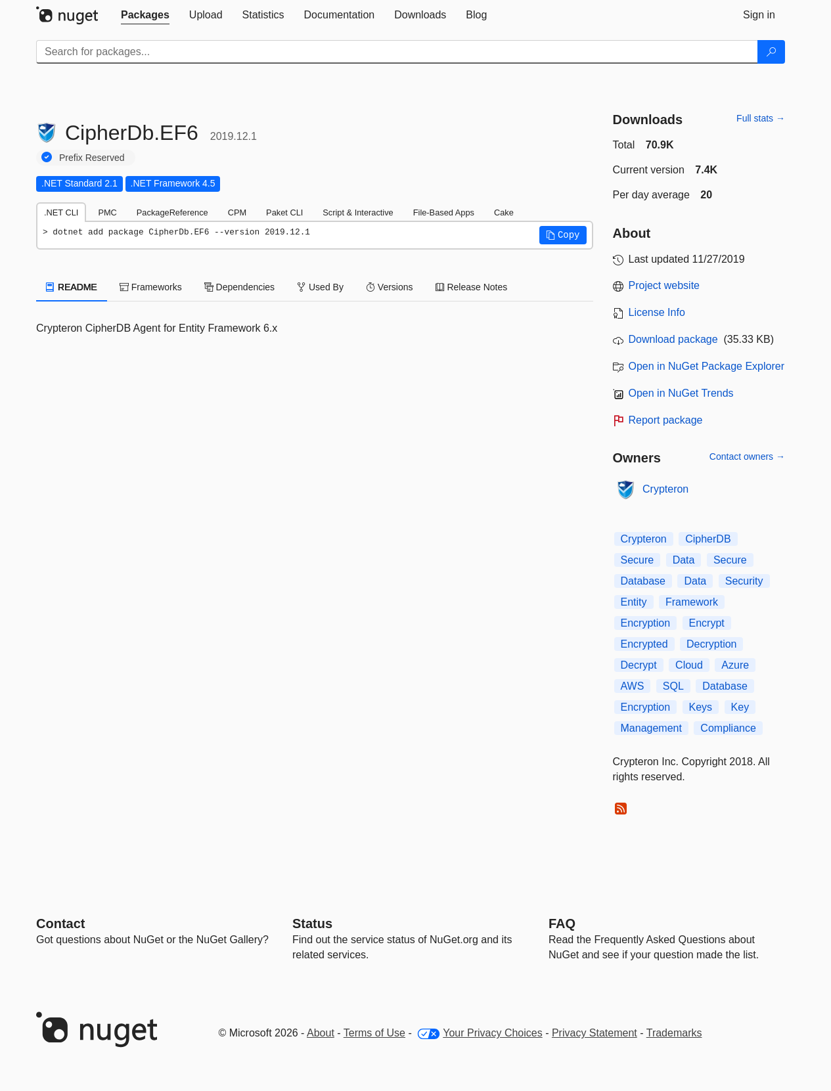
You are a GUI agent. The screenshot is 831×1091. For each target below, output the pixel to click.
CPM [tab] (237, 212)
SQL (673, 686)
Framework (691, 602)
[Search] (771, 52)
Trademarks (674, 1032)
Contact (60, 923)
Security (744, 581)
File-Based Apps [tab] (443, 212)
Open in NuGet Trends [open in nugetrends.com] (681, 393)
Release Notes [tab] (472, 287)
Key (740, 707)
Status (312, 923)
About (320, 1032)
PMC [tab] (107, 212)
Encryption (646, 623)
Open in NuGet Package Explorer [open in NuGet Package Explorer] (706, 366)
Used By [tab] (320, 287)
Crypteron (665, 489)
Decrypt (639, 665)
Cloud (689, 665)
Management (651, 728)
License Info (657, 312)
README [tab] (71, 287)
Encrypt (707, 623)
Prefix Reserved (92, 157)
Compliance (727, 728)
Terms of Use (374, 1032)
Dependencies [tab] (239, 287)
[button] (563, 235)
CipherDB (707, 539)
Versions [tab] (389, 287)
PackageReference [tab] (172, 212)
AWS (632, 686)
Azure (735, 665)
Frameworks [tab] (151, 287)
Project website (664, 285)
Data (684, 560)
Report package (666, 420)
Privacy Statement (594, 1032)
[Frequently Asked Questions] (562, 923)
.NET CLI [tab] (61, 212)
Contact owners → (747, 456)
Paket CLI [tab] (284, 212)
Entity (634, 602)
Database (643, 581)
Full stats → (760, 118)
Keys (701, 707)
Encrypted (644, 644)
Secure (637, 560)
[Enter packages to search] (397, 52)
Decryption (711, 644)
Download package (673, 339)
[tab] (145, 15)
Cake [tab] (504, 212)
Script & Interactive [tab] (358, 212)
